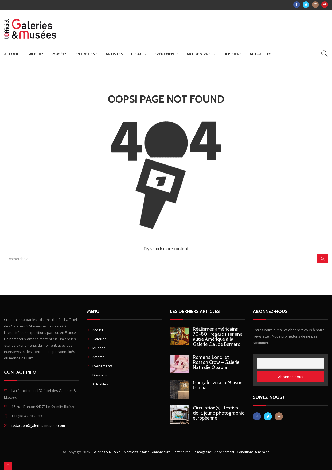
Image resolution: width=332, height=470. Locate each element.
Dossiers (232, 53)
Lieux (136, 53)
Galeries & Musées (106, 452)
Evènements (166, 53)
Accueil (11, 53)
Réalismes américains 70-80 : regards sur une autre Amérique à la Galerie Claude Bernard (217, 336)
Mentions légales (136, 452)
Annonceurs (161, 452)
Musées (59, 53)
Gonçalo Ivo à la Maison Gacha (218, 385)
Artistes (114, 53)
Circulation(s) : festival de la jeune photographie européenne (218, 413)
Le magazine (202, 452)
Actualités (261, 53)
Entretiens (86, 53)
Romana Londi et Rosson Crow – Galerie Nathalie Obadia (216, 362)
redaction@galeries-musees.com (38, 425)
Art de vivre (198, 53)
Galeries (35, 53)
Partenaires (181, 452)
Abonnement (224, 452)
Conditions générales (253, 452)
